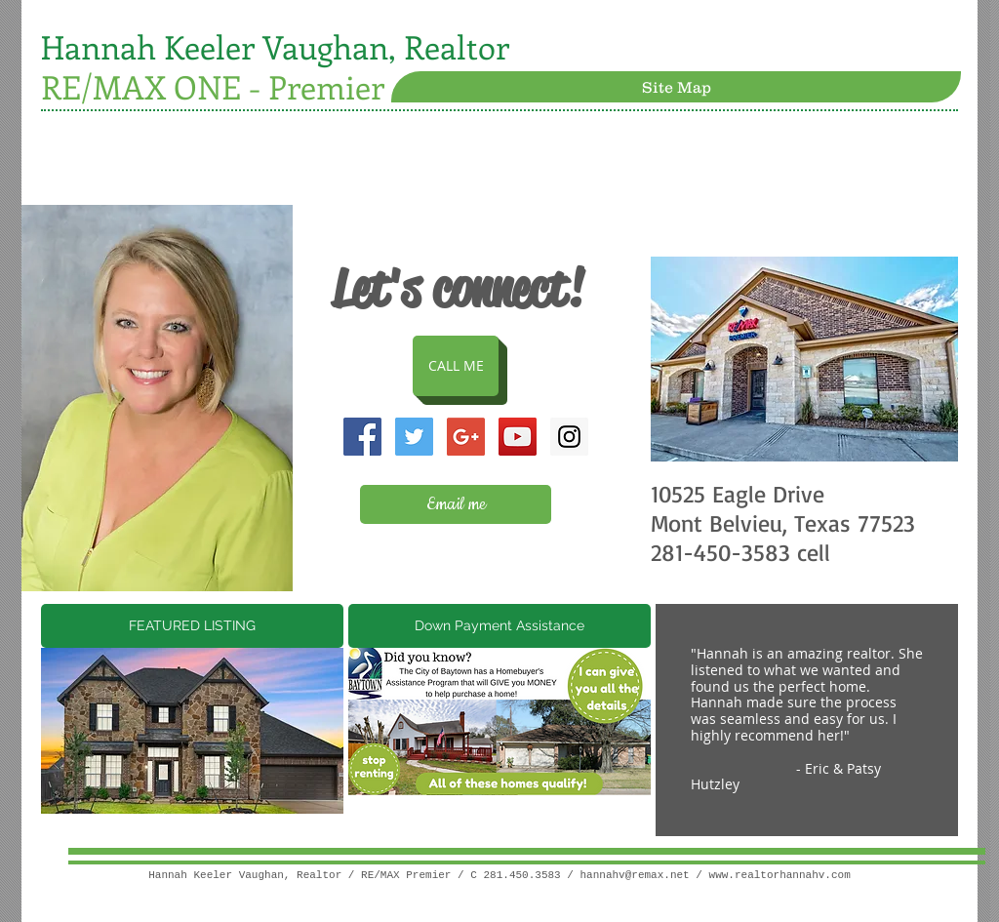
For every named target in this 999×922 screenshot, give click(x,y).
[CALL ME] (456, 366)
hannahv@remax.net (635, 875)
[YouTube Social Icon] (518, 437)
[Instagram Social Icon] (569, 437)
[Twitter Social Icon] (414, 437)
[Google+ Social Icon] (466, 437)
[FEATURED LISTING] (192, 626)
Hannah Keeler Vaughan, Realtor (275, 46)
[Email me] (455, 504)
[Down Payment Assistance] (499, 626)
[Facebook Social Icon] (362, 437)
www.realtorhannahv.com (780, 875)
